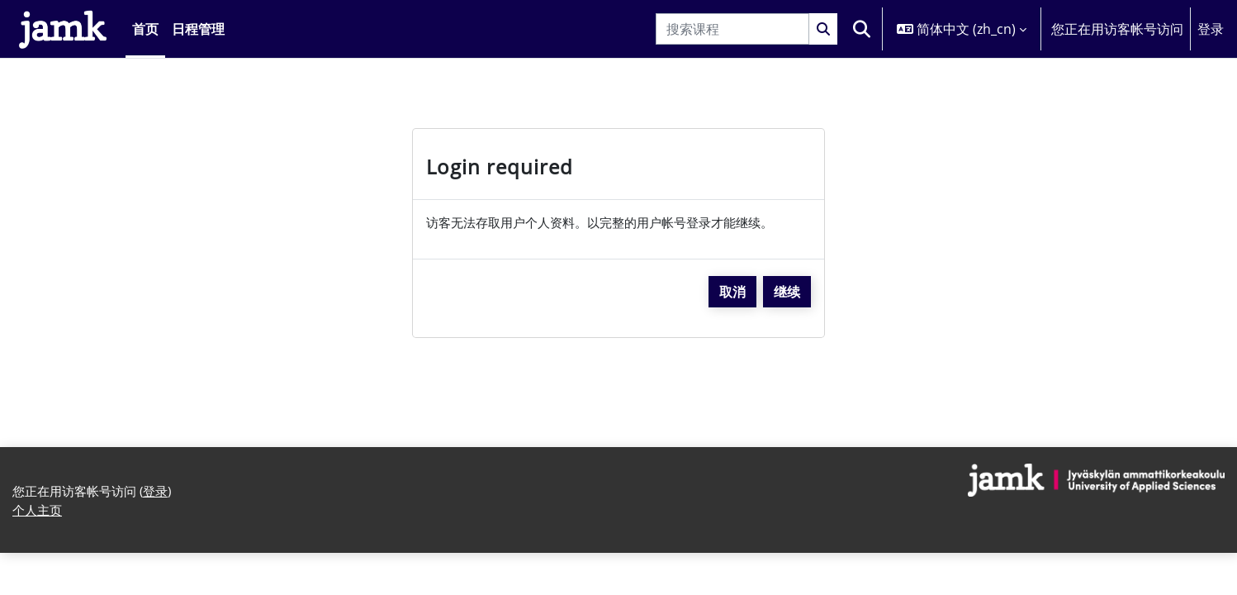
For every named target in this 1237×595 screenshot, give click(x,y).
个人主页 (38, 514)
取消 (732, 292)
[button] (861, 29)
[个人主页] (62, 29)
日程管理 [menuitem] (198, 29)
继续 (787, 292)
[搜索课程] (732, 29)
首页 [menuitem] (145, 29)
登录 (1210, 29)
